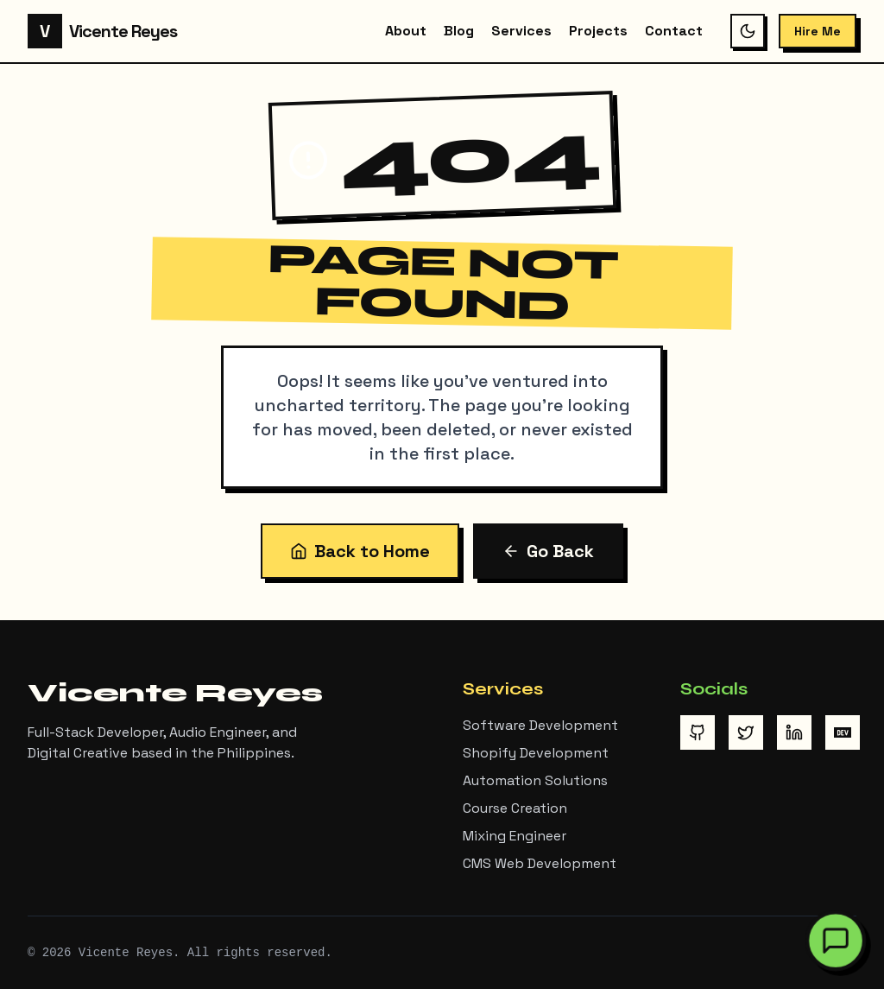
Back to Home (360, 551)
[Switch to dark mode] (747, 31)
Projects (598, 31)
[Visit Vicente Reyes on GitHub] (697, 732)
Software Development (540, 725)
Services (521, 31)
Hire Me (817, 31)
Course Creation (515, 808)
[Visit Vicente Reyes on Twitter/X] (746, 732)
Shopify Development (536, 753)
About (405, 31)
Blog (459, 31)
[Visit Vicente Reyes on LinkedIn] (794, 732)
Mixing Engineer (514, 836)
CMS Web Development (539, 863)
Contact (674, 31)
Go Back (548, 551)
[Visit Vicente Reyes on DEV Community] (842, 732)
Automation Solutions (535, 780)
